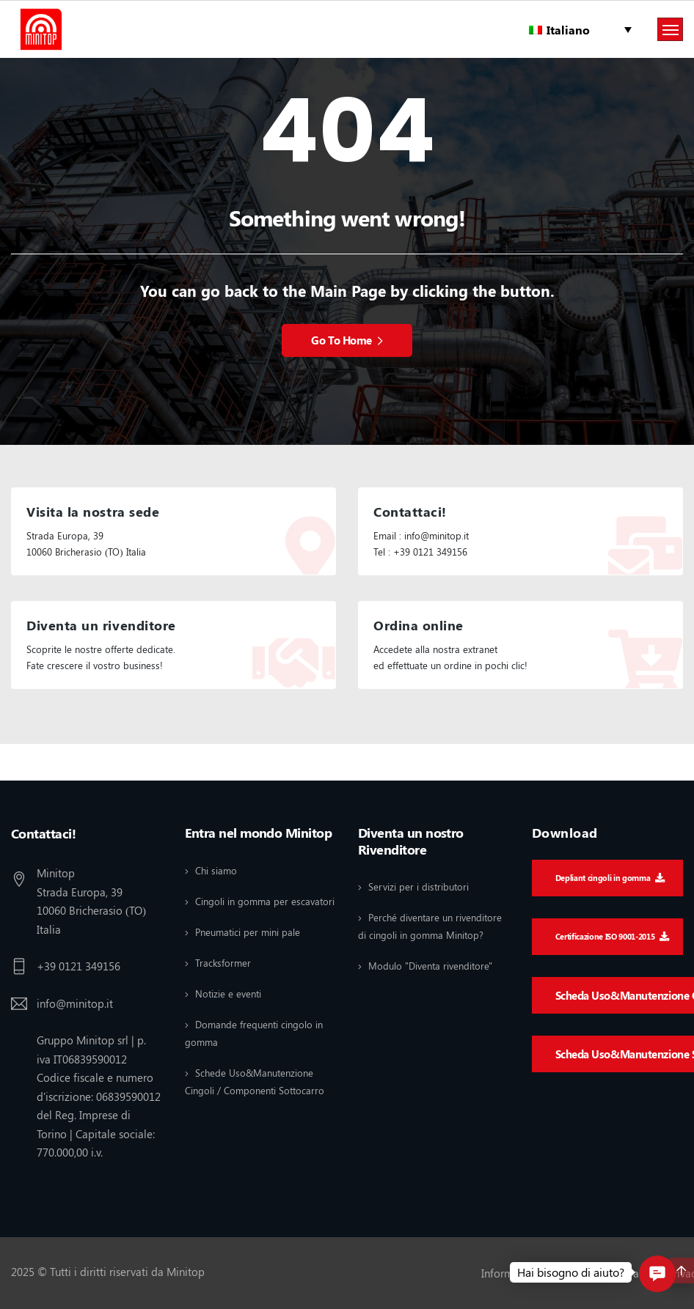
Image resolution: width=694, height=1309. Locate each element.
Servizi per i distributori (418, 886)
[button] (657, 1273)
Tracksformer (223, 962)
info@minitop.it (75, 1003)
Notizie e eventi (228, 993)
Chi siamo (216, 870)
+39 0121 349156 (78, 966)
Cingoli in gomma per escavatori (265, 901)
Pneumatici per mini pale (247, 932)
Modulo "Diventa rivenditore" (430, 965)
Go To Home (346, 340)
